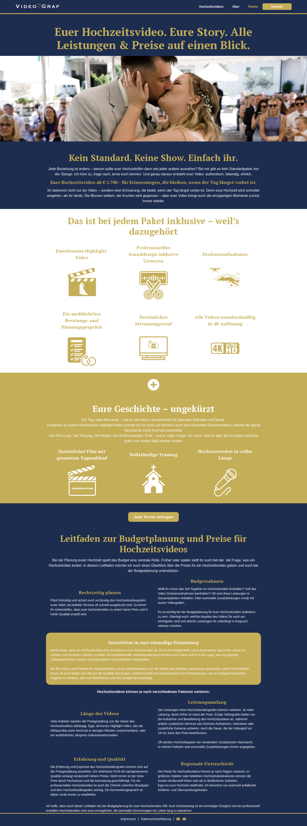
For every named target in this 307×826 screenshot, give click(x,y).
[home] (37, 6)
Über (235, 6)
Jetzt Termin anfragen (153, 517)
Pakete (253, 6)
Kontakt (277, 6)
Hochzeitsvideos (211, 6)
